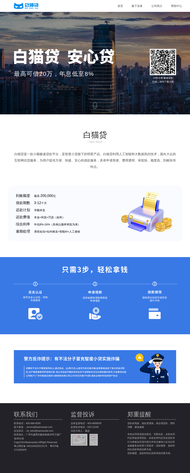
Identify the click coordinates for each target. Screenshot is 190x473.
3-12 (37, 203)
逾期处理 (23, 231)
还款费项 (23, 217)
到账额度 (23, 196)
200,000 (46, 196)
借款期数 (23, 203)
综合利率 (23, 224)
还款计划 (23, 210)
